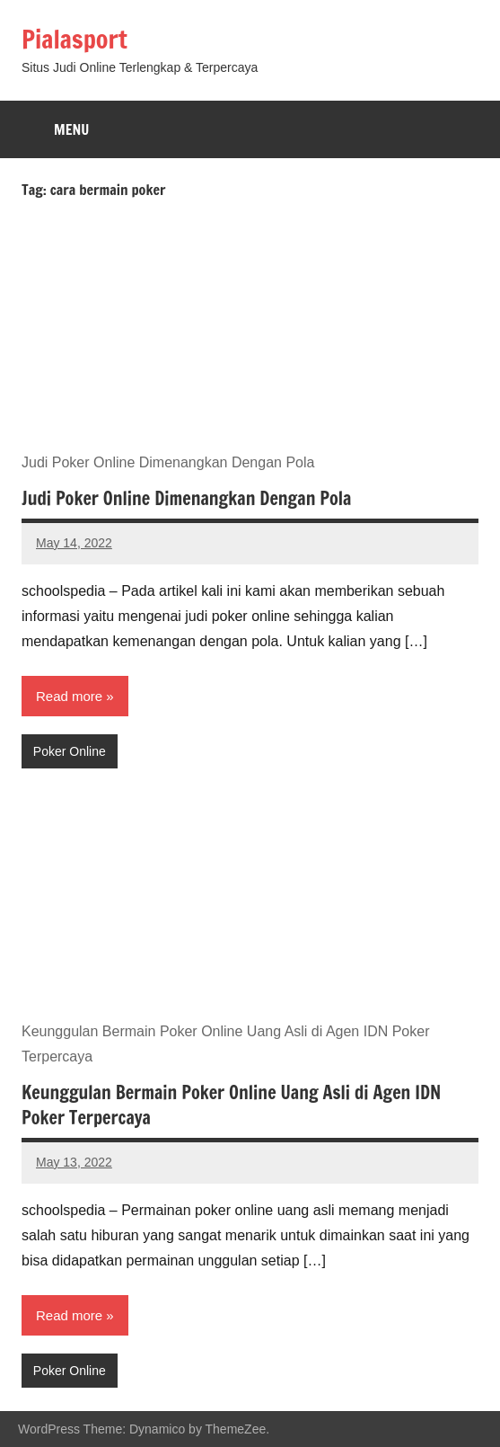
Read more (69, 696)
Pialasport (74, 39)
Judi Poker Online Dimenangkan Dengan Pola (186, 498)
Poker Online (69, 751)
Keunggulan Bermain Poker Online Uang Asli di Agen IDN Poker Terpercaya (231, 1105)
